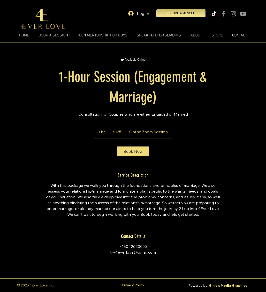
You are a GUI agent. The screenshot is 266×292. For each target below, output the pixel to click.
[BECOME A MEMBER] (180, 13)
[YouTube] (243, 13)
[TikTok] (214, 13)
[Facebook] (223, 13)
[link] (133, 151)
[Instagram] (233, 13)
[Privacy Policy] (133, 285)
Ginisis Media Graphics (228, 285)
